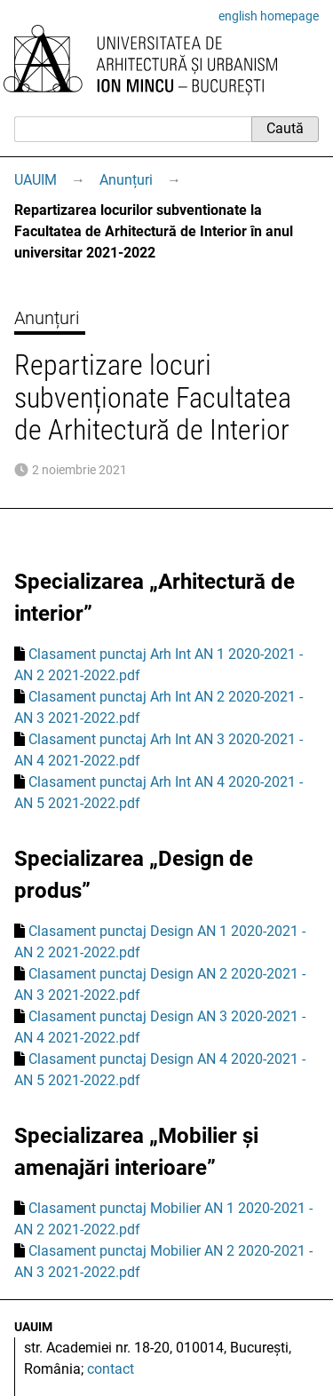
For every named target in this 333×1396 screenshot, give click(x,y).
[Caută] (132, 128)
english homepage (268, 16)
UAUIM (35, 179)
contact (110, 1368)
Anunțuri (126, 179)
